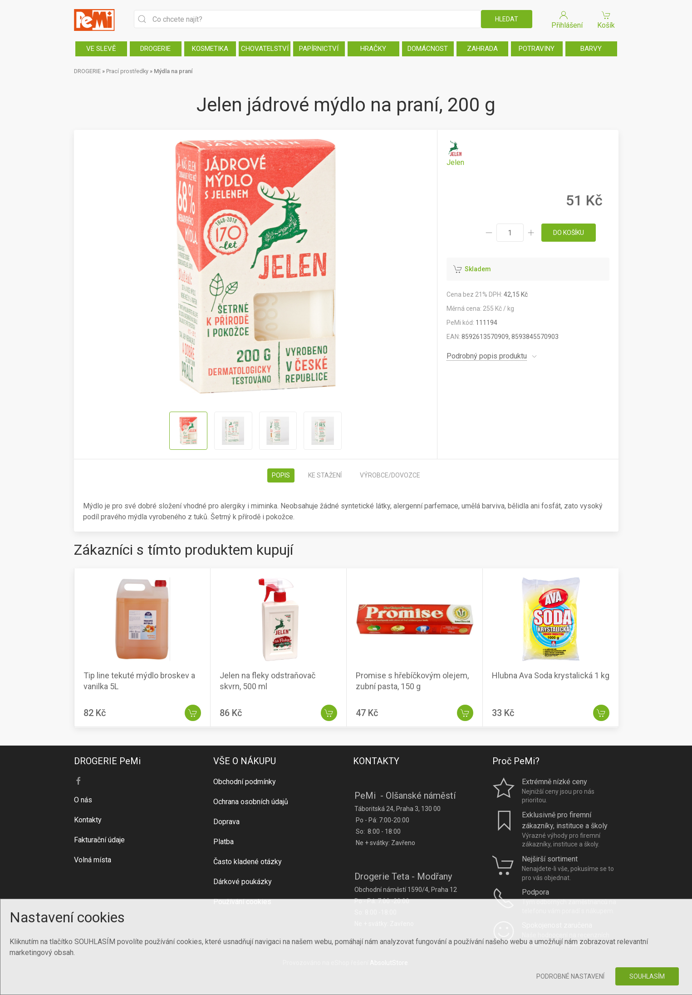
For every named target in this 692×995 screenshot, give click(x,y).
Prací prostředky (127, 71)
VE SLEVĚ (101, 49)
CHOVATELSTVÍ (265, 49)
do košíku (568, 232)
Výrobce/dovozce (390, 475)
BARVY (591, 49)
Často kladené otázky (247, 861)
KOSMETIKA (210, 49)
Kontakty (88, 820)
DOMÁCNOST (427, 49)
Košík (606, 19)
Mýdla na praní (173, 71)
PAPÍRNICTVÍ (319, 49)
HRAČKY (373, 49)
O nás (83, 800)
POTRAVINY (537, 49)
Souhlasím (647, 976)
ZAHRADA (482, 49)
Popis (281, 475)
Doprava (226, 821)
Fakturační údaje (99, 840)
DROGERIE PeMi (107, 761)
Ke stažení (325, 475)
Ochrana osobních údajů (250, 801)
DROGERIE (155, 49)
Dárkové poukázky (242, 881)
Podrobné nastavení (570, 976)
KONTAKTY (376, 761)
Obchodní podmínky (244, 781)
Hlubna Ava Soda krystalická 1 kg (550, 676)
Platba (223, 841)
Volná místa (92, 860)
